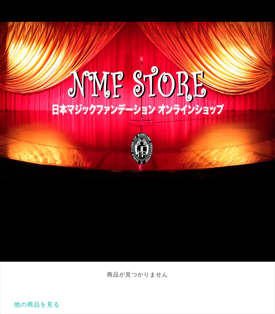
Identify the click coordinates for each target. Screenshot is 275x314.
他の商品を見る (37, 304)
